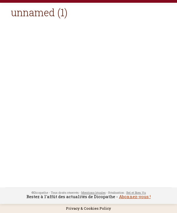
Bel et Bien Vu (136, 192)
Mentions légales (93, 192)
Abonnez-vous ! (135, 196)
